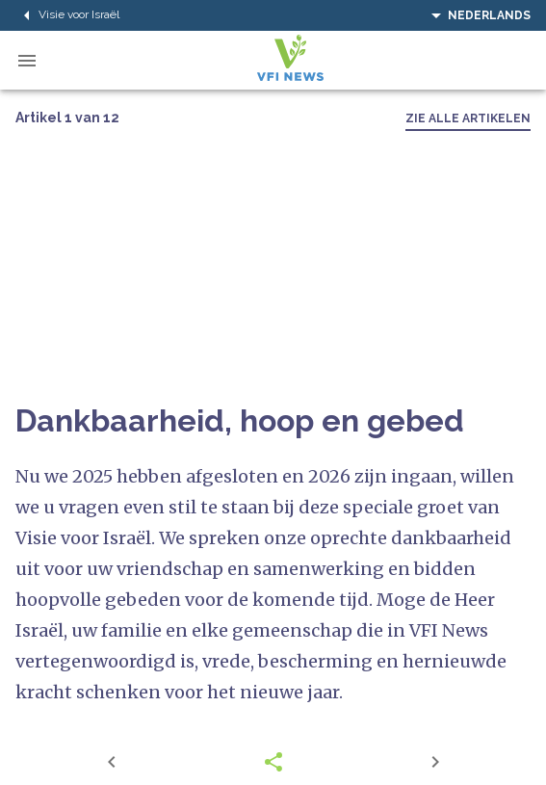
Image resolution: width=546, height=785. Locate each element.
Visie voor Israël (67, 15)
